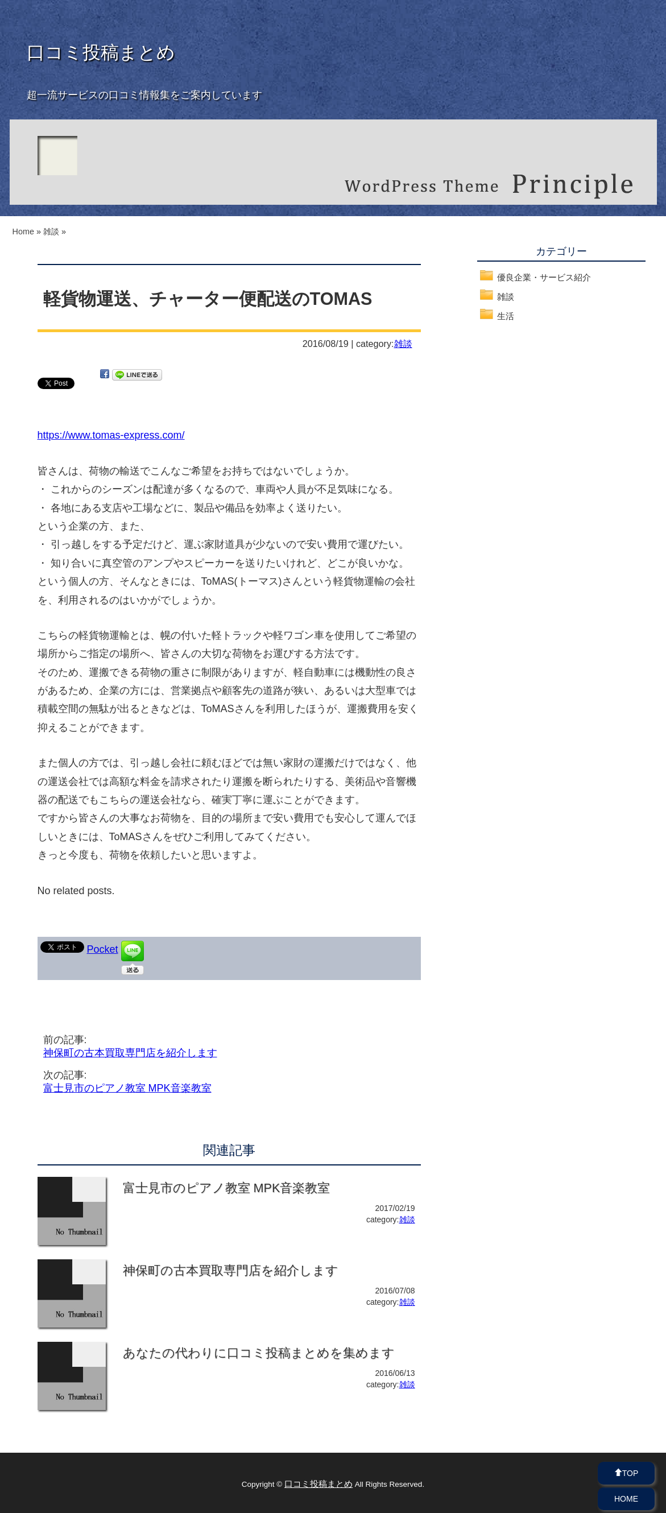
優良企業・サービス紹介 (544, 277)
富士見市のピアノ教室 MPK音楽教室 (127, 1088)
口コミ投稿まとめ (101, 52)
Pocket (102, 949)
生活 (505, 316)
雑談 (403, 343)
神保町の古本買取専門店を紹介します (130, 1053)
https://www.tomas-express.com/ (111, 435)
